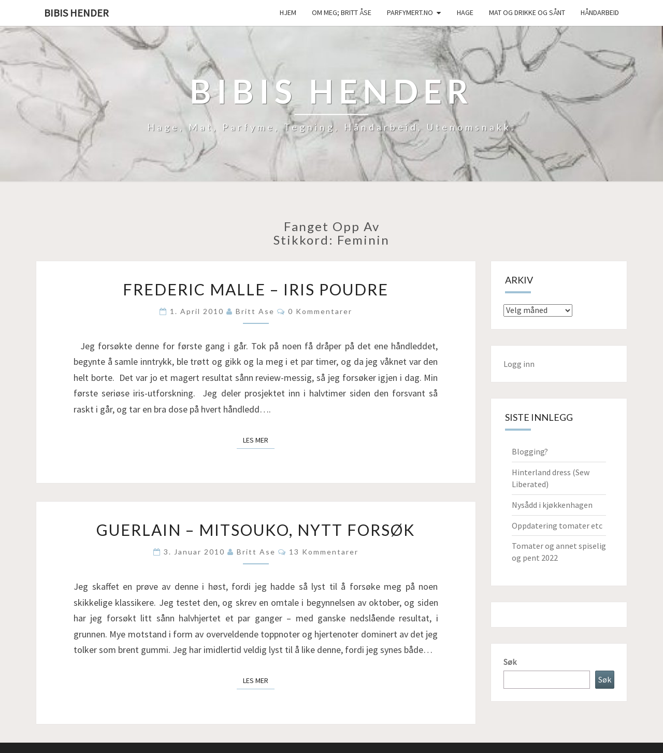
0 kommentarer (320, 311)
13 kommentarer (323, 551)
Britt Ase (255, 311)
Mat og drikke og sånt (527, 12)
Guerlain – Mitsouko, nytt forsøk (255, 529)
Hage (465, 12)
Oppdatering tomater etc (557, 525)
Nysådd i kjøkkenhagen (552, 505)
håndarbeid (600, 12)
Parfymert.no (410, 12)
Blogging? (530, 451)
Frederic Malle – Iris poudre (255, 289)
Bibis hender (76, 12)
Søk (509, 662)
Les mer (259, 439)
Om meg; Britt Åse (341, 12)
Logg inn (519, 364)
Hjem (288, 12)
